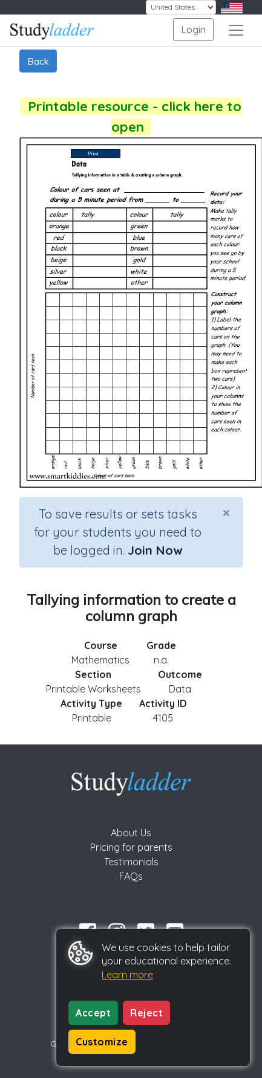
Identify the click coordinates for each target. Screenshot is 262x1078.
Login (193, 30)
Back (38, 61)
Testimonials (131, 862)
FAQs (131, 876)
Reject (146, 1013)
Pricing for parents (131, 847)
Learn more (127, 975)
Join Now (155, 550)
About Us (131, 833)
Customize (102, 1042)
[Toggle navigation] (236, 30)
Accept (93, 1013)
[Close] (226, 512)
